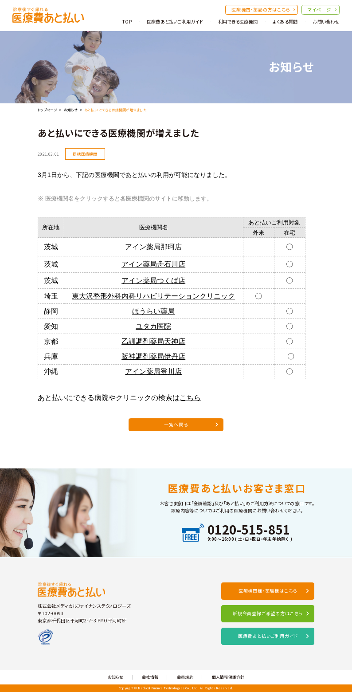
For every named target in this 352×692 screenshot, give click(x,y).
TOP (127, 21)
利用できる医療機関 (238, 21)
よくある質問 (285, 21)
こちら (190, 400)
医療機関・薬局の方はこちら (263, 9)
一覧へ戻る (191, 426)
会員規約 (185, 677)
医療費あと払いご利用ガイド (175, 21)
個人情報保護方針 (228, 677)
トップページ (47, 109)
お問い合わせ (326, 21)
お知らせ (71, 109)
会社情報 (150, 677)
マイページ (322, 9)
